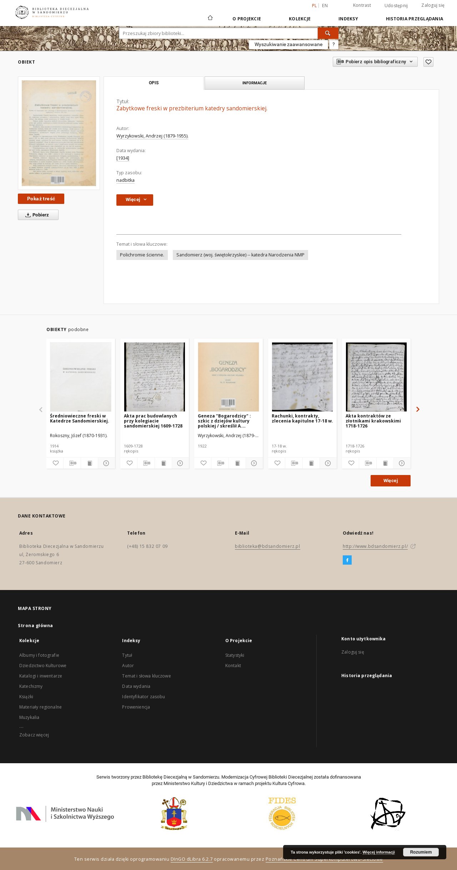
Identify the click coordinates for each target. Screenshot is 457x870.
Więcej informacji (379, 852)
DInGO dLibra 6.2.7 (192, 859)
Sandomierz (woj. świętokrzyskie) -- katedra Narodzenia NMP (240, 255)
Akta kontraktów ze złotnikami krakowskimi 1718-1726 (373, 421)
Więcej (390, 480)
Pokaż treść (41, 198)
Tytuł (127, 655)
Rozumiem (421, 852)
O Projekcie (246, 19)
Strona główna (35, 625)
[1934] (122, 158)
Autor (128, 665)
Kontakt (233, 665)
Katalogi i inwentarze (40, 676)
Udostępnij (396, 6)
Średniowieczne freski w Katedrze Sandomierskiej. (79, 418)
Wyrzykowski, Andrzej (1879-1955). (152, 136)
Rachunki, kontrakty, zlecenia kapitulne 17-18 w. (302, 418)
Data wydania (136, 686)
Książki (26, 697)
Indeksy (348, 19)
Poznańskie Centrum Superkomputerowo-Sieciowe (324, 859)
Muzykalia (29, 717)
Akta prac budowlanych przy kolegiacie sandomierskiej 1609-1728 (153, 421)
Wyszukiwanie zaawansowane (288, 44)
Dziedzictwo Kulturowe (42, 665)
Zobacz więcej (34, 735)
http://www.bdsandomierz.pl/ (375, 546)
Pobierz (35, 215)
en (325, 5)
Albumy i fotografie (39, 655)
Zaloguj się (433, 5)
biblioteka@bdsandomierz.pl (267, 546)
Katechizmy (31, 686)
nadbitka (125, 180)
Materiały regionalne (40, 707)
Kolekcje (300, 19)
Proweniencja (136, 707)
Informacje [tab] (254, 82)
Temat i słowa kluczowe (146, 676)
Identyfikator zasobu (143, 697)
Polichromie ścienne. (142, 255)
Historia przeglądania (414, 19)
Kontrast (362, 5)
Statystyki (235, 655)
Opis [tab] (154, 82)
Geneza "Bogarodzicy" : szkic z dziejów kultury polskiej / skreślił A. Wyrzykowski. (224, 421)
